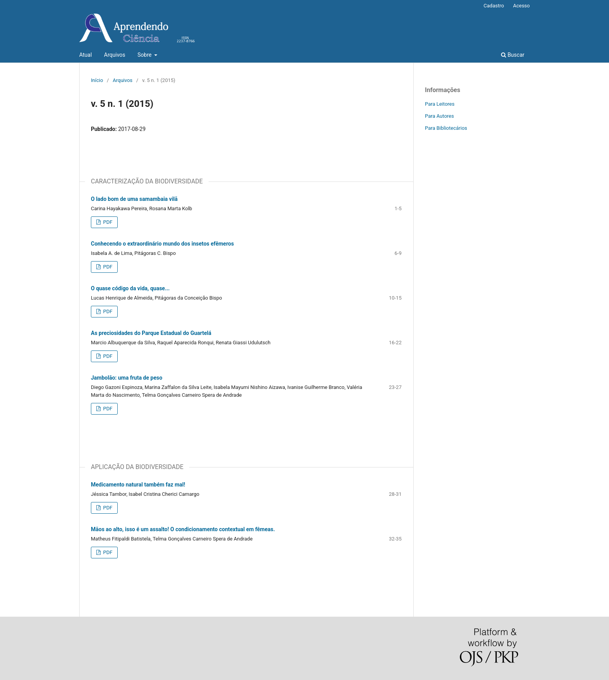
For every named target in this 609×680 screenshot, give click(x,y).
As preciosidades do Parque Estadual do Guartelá (151, 333)
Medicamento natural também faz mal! (138, 484)
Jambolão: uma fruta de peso (126, 378)
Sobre (145, 55)
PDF (107, 222)
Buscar (512, 55)
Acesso (521, 6)
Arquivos (114, 55)
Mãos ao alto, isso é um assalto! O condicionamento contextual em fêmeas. (183, 529)
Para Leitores (439, 104)
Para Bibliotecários (446, 128)
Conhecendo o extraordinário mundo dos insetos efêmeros (162, 244)
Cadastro (494, 6)
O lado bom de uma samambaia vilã (134, 199)
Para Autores (439, 116)
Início (97, 80)
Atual (85, 55)
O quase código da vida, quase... (130, 288)
